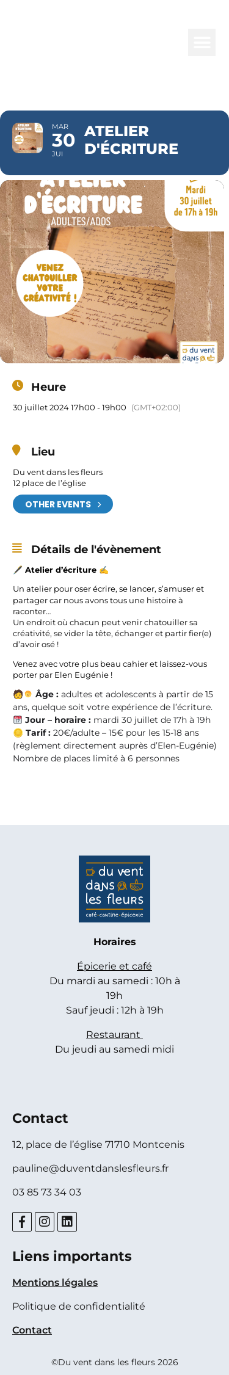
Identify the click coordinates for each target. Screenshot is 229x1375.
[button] (202, 42)
